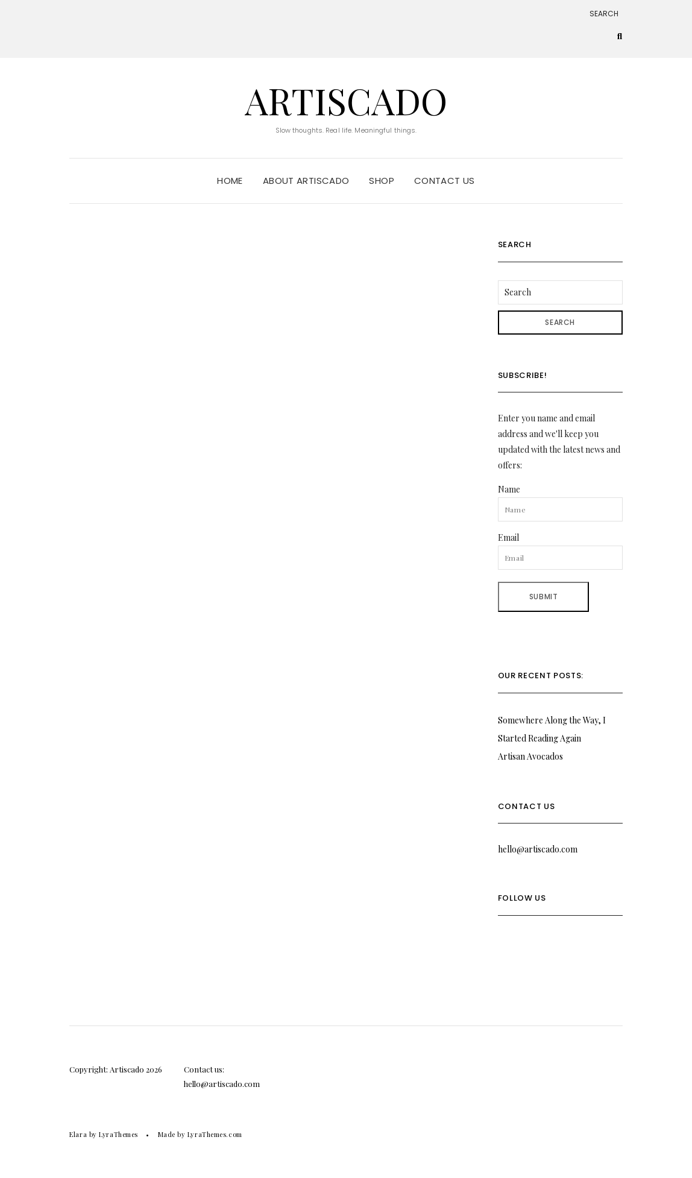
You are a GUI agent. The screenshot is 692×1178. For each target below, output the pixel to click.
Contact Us (444, 180)
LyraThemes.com (214, 1134)
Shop (381, 180)
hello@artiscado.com (537, 849)
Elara (78, 1134)
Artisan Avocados (530, 756)
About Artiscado (306, 180)
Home (230, 180)
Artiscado (346, 100)
